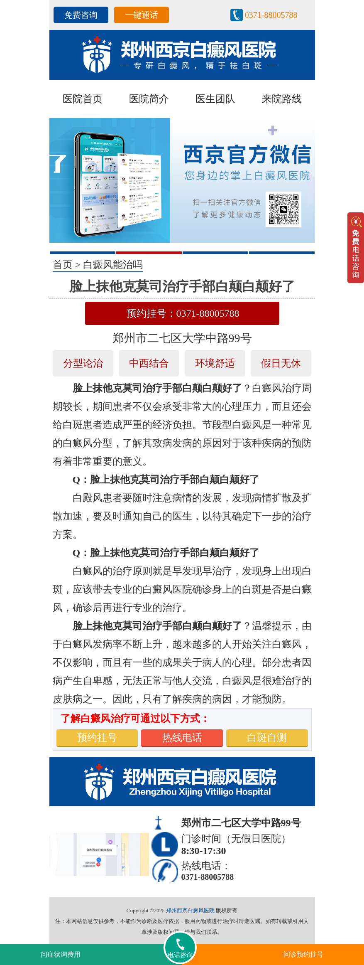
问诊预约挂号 (303, 954)
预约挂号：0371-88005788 (183, 313)
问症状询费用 (61, 954)
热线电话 (182, 737)
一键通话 (141, 15)
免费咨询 (81, 15)
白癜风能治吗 (113, 264)
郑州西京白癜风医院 (190, 910)
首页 (63, 264)
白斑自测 (267, 737)
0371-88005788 (271, 15)
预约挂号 (97, 737)
